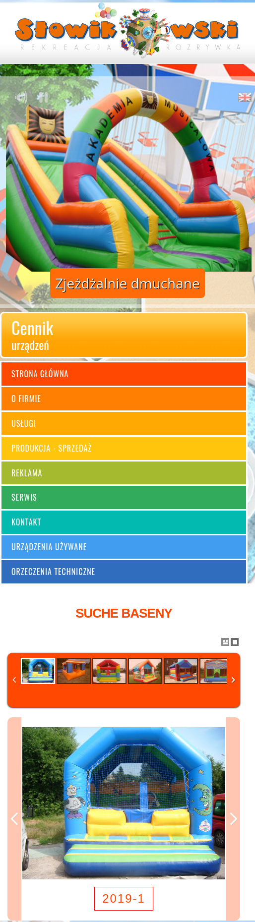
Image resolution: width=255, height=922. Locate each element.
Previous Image (14, 819)
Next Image (233, 819)
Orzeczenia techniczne (53, 571)
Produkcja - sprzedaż (51, 448)
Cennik (123, 334)
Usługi (23, 423)
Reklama (26, 473)
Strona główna (39, 374)
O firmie (26, 398)
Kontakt (26, 522)
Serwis (24, 497)
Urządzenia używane (49, 547)
